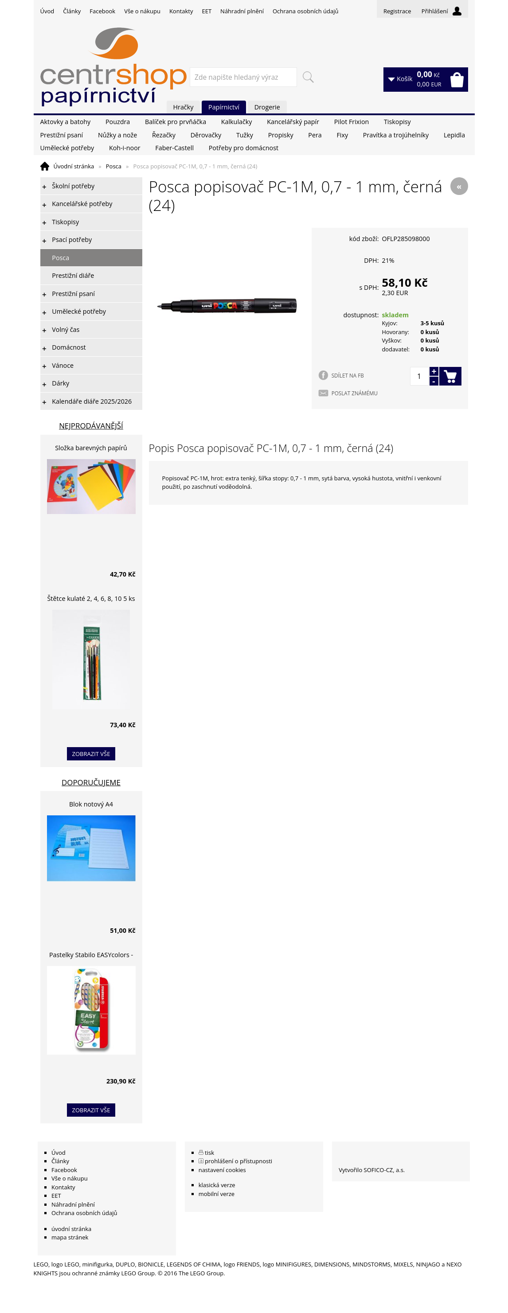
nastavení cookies (222, 1170)
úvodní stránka (71, 1229)
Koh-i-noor (125, 148)
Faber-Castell (174, 148)
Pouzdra (118, 121)
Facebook (102, 11)
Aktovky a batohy (65, 121)
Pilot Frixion (351, 121)
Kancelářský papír (293, 121)
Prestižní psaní (61, 135)
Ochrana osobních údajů (305, 11)
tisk (209, 1153)
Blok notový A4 (91, 804)
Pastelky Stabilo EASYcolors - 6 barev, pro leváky (91, 956)
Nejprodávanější (91, 426)
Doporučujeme (91, 782)
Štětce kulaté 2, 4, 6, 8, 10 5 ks (91, 598)
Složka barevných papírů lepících (91, 449)
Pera (314, 135)
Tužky (244, 135)
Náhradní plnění (242, 11)
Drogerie (267, 107)
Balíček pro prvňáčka (175, 121)
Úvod (47, 11)
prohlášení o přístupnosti (238, 1161)
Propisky (280, 135)
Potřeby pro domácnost (243, 148)
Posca (113, 166)
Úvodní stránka (74, 166)
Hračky (183, 107)
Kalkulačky (236, 121)
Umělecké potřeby (67, 148)
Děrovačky (206, 135)
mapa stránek (69, 1237)
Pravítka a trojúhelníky (396, 135)
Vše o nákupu (142, 11)
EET (207, 11)
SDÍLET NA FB (348, 375)
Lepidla (454, 135)
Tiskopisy (397, 121)
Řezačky (164, 135)
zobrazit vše (91, 754)
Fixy (342, 135)
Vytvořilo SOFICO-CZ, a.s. (372, 1170)
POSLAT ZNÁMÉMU (355, 393)
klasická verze (217, 1185)
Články (72, 11)
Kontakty (181, 11)
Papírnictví (223, 107)
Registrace (397, 11)
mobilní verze (217, 1194)
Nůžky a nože (117, 135)
